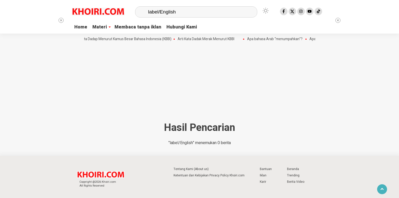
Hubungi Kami (181, 27)
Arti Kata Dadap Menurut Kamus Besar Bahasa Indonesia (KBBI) (124, 39)
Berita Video (295, 181)
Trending (293, 175)
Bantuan (266, 169)
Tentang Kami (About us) (191, 169)
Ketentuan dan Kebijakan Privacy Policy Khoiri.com (209, 175)
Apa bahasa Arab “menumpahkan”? (277, 39)
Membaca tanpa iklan (138, 27)
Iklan (263, 175)
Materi (99, 27)
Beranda (293, 169)
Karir (263, 181)
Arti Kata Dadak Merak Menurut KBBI (207, 39)
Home (80, 27)
